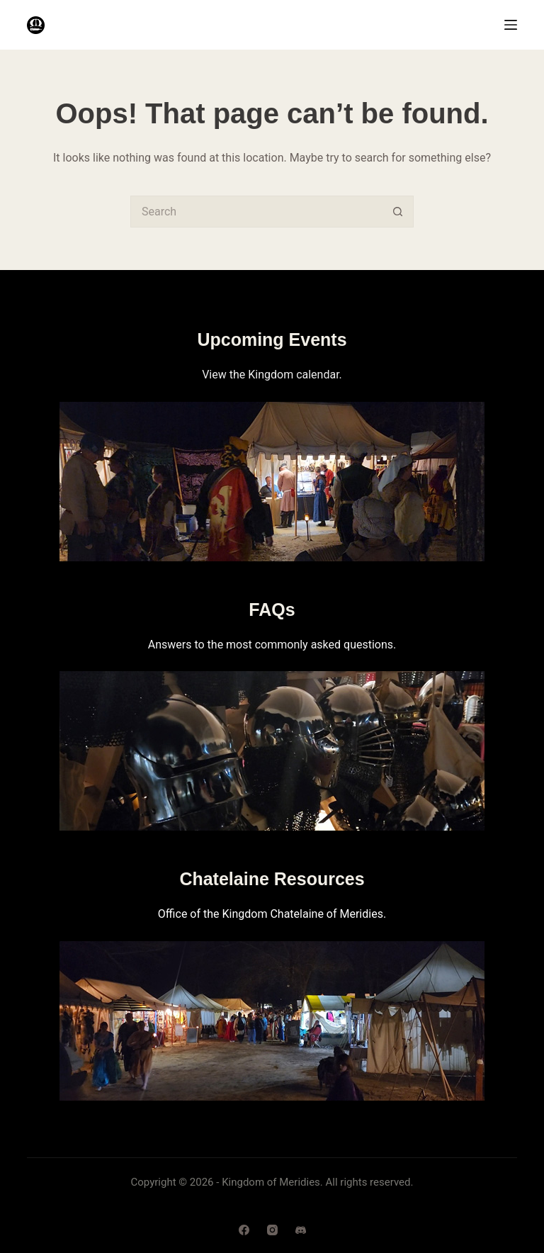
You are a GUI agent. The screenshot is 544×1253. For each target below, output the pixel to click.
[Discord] (300, 1230)
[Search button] (398, 211)
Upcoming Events (271, 339)
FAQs (272, 609)
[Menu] (510, 24)
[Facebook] (244, 1230)
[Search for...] (256, 211)
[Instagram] (272, 1230)
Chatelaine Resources (271, 879)
